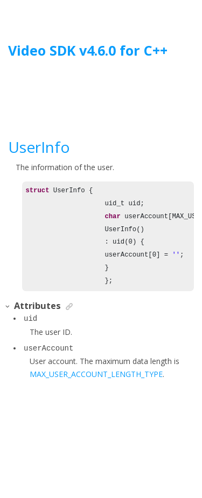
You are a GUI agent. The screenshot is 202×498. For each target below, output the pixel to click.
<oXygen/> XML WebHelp (125, 462)
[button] (8, 306)
